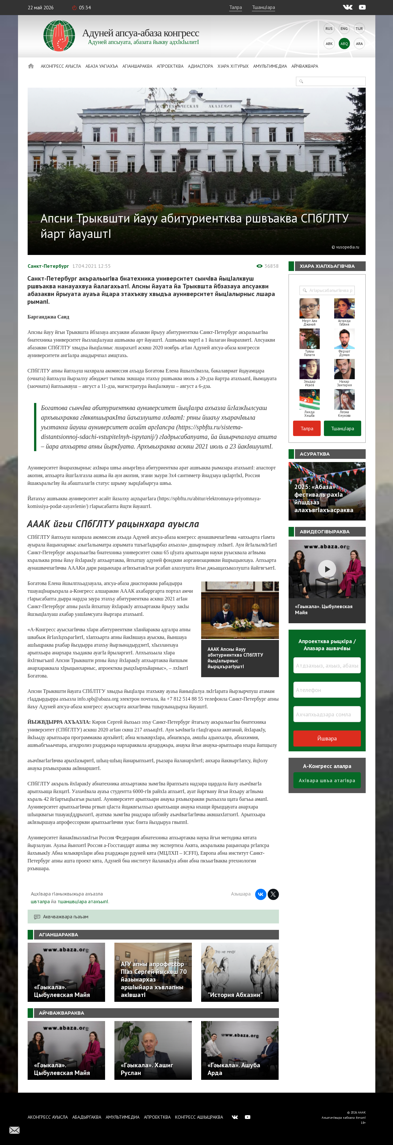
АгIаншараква (137, 66)
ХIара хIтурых (233, 66)
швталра (40, 901)
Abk (329, 43)
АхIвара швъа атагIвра (327, 780)
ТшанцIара (263, 7)
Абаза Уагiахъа (101, 66)
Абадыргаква (86, 1117)
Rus (329, 28)
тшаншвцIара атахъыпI (83, 901)
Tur (359, 28)
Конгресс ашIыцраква (199, 1117)
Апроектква (170, 66)
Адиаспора (200, 66)
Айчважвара (304, 66)
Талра (235, 7)
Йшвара (327, 738)
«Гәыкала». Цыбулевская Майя (324, 609)
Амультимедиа (270, 66)
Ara (359, 43)
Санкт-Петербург (48, 266)
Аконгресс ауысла (61, 66)
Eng (344, 28)
